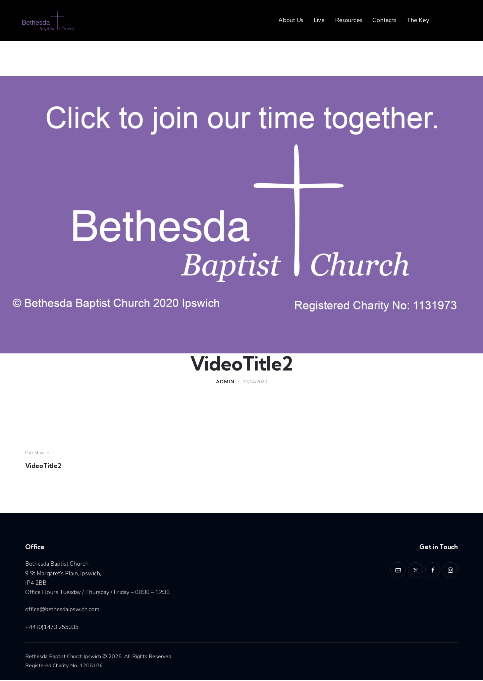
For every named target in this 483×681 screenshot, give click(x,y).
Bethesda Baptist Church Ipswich (63, 657)
